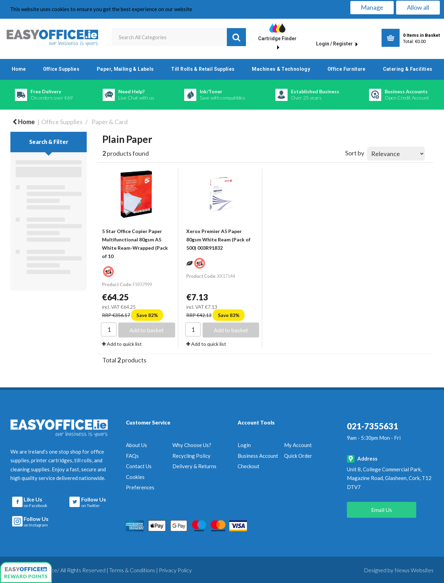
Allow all (418, 7)
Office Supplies (61, 69)
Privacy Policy (175, 569)
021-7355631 (372, 426)
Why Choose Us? (191, 445)
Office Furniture (346, 69)
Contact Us (139, 466)
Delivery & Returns (194, 466)
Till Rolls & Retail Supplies (202, 69)
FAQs (132, 456)
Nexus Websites (414, 569)
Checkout (248, 466)
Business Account (258, 456)
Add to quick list (122, 344)
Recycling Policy (191, 456)
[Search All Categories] (179, 37)
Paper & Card (110, 122)
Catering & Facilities (408, 69)
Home (19, 69)
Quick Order (298, 456)
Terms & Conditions (132, 569)
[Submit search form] (236, 37)
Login (244, 445)
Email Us (381, 509)
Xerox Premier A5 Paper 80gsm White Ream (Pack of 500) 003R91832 (218, 239)
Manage (372, 7)
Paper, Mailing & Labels (125, 69)
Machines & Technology (281, 69)
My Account (298, 445)
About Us (136, 445)
